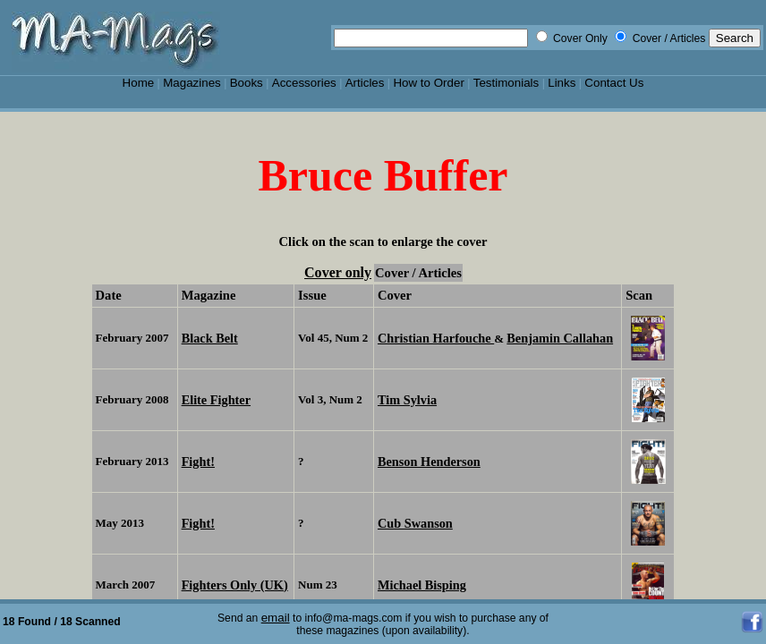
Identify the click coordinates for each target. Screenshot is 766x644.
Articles (365, 82)
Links (561, 82)
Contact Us (613, 82)
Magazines (192, 82)
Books (246, 82)
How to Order (428, 82)
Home (139, 82)
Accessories (304, 82)
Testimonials (506, 82)
